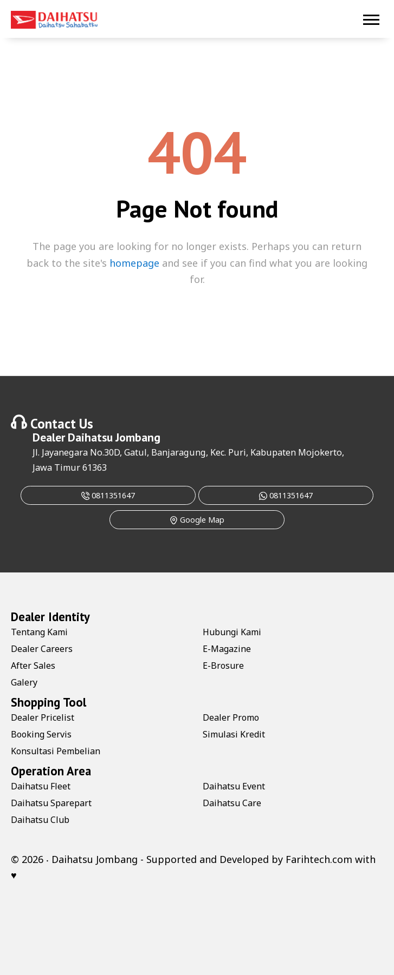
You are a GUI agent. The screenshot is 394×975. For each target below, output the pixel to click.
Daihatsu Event (234, 786)
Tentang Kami (39, 632)
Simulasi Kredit (234, 734)
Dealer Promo (231, 717)
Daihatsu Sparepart (51, 803)
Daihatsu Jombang (114, 437)
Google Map (197, 520)
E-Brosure (223, 665)
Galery (24, 682)
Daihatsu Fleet (40, 786)
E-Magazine (227, 649)
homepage (134, 262)
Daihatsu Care (232, 803)
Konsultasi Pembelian (55, 751)
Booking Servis (41, 734)
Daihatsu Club (40, 820)
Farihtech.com (319, 859)
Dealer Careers (42, 649)
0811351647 (108, 495)
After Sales (33, 665)
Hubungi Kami (232, 632)
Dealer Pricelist (42, 717)
